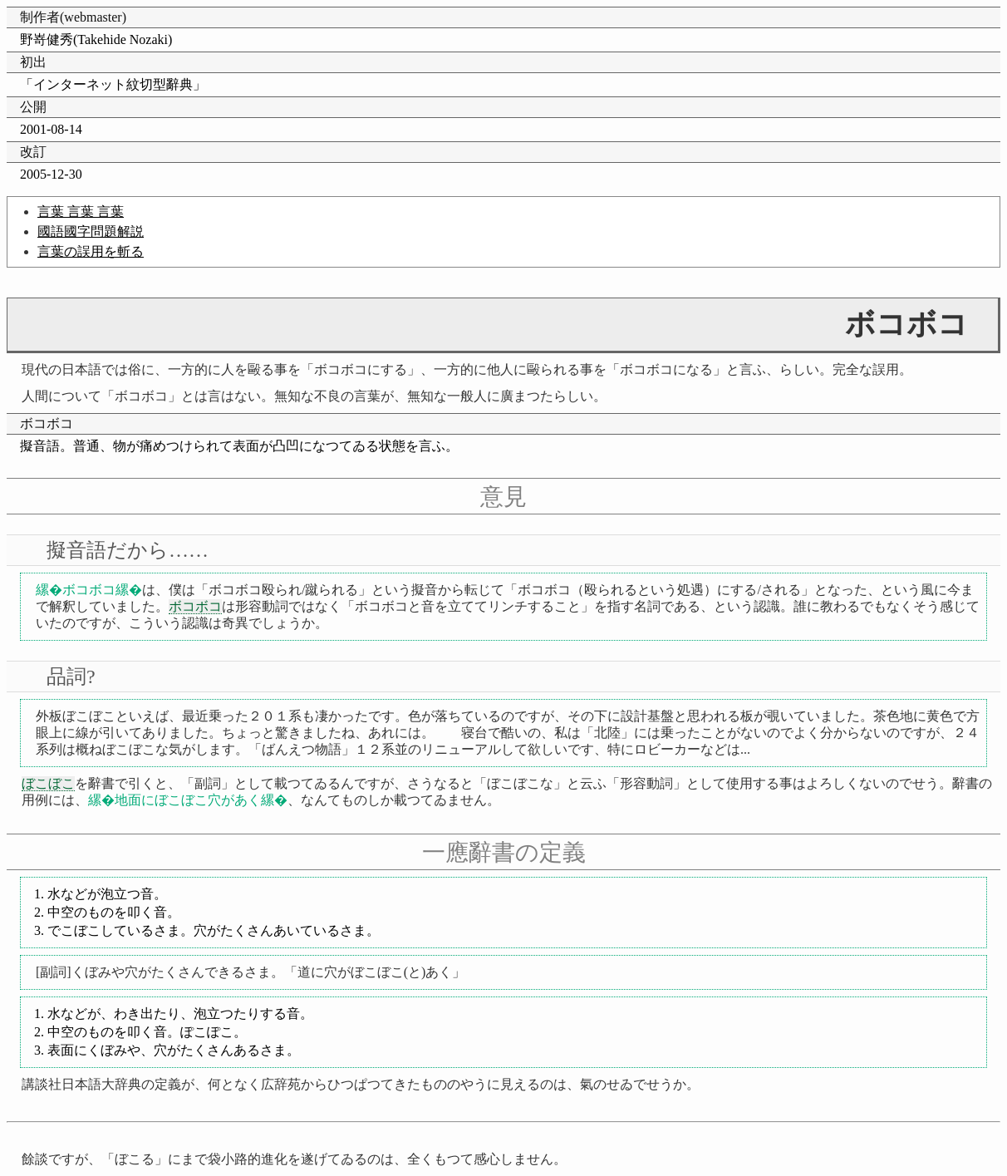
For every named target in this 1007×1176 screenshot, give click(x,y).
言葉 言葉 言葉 (80, 211)
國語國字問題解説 (90, 231)
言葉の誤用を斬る (90, 251)
